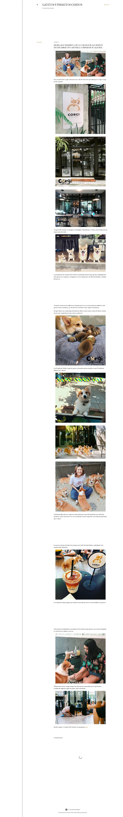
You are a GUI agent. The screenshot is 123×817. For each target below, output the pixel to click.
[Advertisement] (72, 27)
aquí (86, 727)
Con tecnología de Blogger (72, 810)
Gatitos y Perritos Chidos (62, 4)
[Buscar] (106, 5)
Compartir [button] (39, 42)
